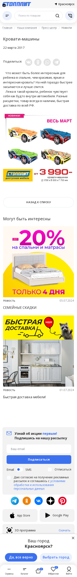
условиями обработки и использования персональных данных (39, 484)
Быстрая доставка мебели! (24, 397)
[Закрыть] (73, 538)
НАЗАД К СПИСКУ (38, 202)
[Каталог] (7, 15)
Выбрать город (56, 557)
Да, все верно (21, 557)
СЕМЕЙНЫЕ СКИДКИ (20, 307)
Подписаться (39, 459)
